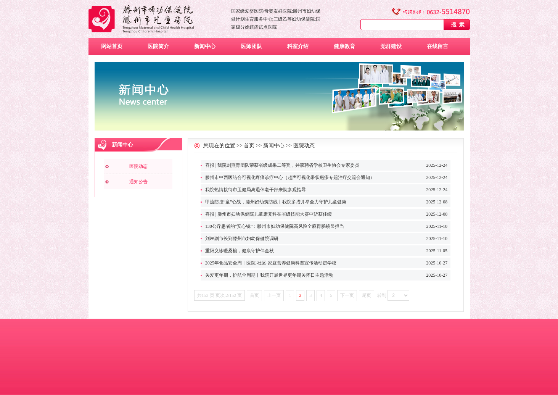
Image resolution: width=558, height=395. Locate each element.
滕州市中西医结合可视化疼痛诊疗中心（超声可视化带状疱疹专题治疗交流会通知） (290, 177)
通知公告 (138, 181)
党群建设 (391, 46)
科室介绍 (298, 46)
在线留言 (437, 46)
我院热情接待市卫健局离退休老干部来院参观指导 (255, 189)
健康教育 (344, 46)
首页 (249, 145)
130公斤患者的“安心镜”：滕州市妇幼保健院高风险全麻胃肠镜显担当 (274, 226)
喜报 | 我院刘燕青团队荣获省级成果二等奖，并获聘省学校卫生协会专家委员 (282, 165)
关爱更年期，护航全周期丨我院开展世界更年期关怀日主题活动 (269, 275)
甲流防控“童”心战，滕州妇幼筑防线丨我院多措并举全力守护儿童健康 (276, 202)
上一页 (274, 295)
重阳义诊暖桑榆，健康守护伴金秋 (239, 250)
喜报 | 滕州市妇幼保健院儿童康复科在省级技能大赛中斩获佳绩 (268, 214)
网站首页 (111, 46)
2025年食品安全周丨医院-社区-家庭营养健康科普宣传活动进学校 (270, 263)
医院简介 (158, 46)
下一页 (347, 295)
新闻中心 (204, 46)
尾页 (366, 295)
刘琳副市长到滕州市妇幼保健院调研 (241, 238)
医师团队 (251, 46)
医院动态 (138, 166)
